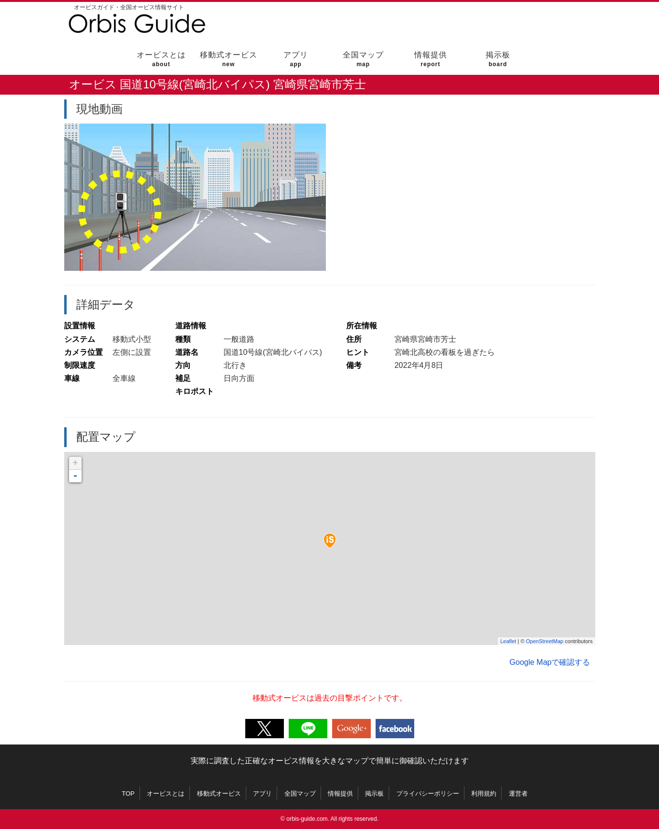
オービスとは (161, 59)
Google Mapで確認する (549, 662)
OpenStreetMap (544, 641)
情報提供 (430, 59)
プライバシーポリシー (427, 793)
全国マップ (363, 59)
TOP (128, 793)
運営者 (518, 793)
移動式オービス (228, 59)
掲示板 (498, 59)
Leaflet (508, 641)
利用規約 (483, 793)
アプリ (295, 59)
